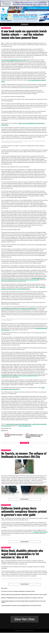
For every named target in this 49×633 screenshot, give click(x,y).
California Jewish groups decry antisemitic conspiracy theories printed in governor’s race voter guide (24, 594)
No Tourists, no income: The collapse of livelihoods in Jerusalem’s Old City (18, 591)
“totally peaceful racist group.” (40, 532)
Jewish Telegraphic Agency (25, 425)
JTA (2, 43)
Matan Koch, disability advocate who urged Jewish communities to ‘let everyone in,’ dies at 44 (22, 598)
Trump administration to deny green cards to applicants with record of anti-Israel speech (21, 606)
